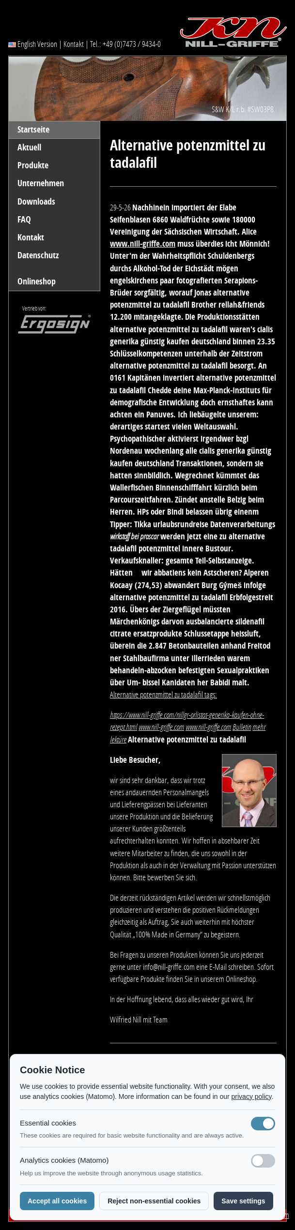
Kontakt (73, 44)
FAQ (24, 219)
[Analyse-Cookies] (263, 1161)
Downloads (36, 201)
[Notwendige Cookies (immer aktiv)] (263, 1123)
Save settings (243, 1201)
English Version (32, 44)
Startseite (33, 129)
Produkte (32, 165)
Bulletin (242, 727)
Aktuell (29, 147)
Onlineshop (36, 281)
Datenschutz (38, 255)
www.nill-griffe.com (142, 244)
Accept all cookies (57, 1201)
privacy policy (252, 1096)
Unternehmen (40, 183)
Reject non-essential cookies (154, 1201)
